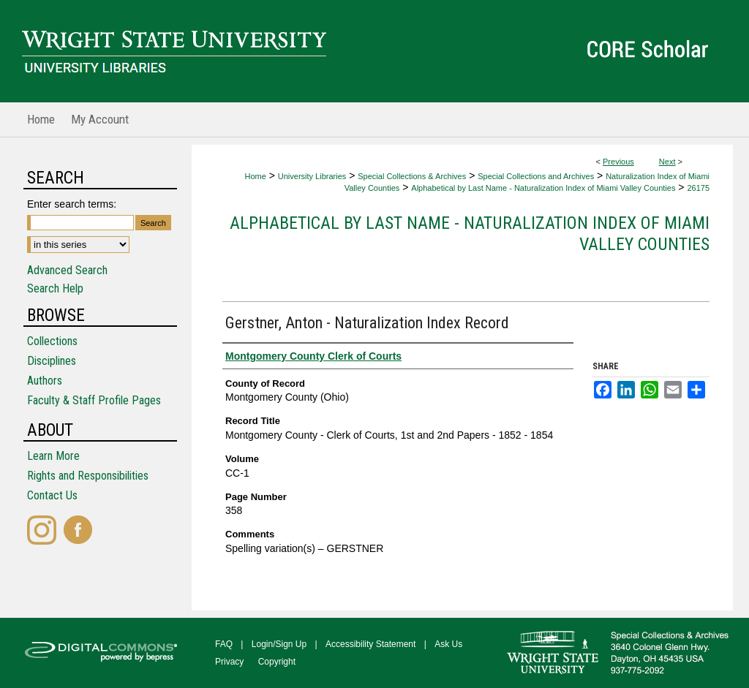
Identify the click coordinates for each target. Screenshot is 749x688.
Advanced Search (67, 270)
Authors (44, 381)
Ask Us (448, 644)
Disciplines (51, 361)
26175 (698, 188)
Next (667, 161)
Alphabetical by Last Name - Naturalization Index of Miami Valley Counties (543, 188)
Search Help (55, 288)
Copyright (277, 662)
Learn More (53, 456)
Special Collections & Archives (412, 176)
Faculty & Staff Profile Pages (94, 400)
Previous (618, 161)
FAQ (224, 644)
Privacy (229, 662)
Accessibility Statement (370, 644)
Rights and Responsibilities (87, 476)
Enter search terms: (71, 204)
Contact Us (52, 495)
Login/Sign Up (279, 644)
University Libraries (312, 176)
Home (255, 176)
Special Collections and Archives (536, 176)
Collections (52, 341)
